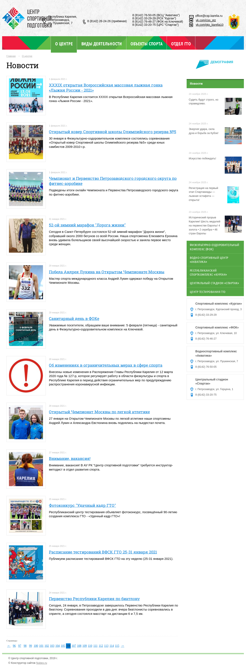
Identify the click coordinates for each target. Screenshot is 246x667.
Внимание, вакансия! (69, 458)
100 (36, 645)
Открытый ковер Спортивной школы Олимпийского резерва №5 (112, 131)
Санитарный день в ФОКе (74, 318)
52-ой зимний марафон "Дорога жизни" (87, 225)
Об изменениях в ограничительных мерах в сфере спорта (105, 365)
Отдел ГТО (181, 43)
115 (117, 645)
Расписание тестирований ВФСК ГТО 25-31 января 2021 (103, 552)
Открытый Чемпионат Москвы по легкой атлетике (99, 411)
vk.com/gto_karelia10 (209, 24)
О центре (64, 43)
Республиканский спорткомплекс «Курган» (208, 272)
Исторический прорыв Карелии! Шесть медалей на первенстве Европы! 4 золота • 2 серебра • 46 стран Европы (204, 225)
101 (41, 645)
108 (79, 645)
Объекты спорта (146, 43)
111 (95, 645)
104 (57, 645)
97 (19, 645)
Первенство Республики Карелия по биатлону (94, 598)
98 (25, 645)
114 (112, 645)
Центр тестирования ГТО (208, 292)
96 (14, 645)
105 (63, 645)
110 (90, 645)
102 (46, 645)
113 (106, 645)
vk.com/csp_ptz (206, 20)
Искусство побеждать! (202, 158)
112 (101, 645)
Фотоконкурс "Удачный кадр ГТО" (82, 505)
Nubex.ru (41, 662)
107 (74, 645)
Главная (11, 56)
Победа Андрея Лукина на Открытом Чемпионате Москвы (106, 271)
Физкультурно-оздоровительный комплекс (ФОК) (214, 247)
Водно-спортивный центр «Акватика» (209, 260)
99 (30, 645)
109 (84, 645)
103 (52, 645)
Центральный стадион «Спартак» (214, 283)
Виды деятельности (101, 43)
